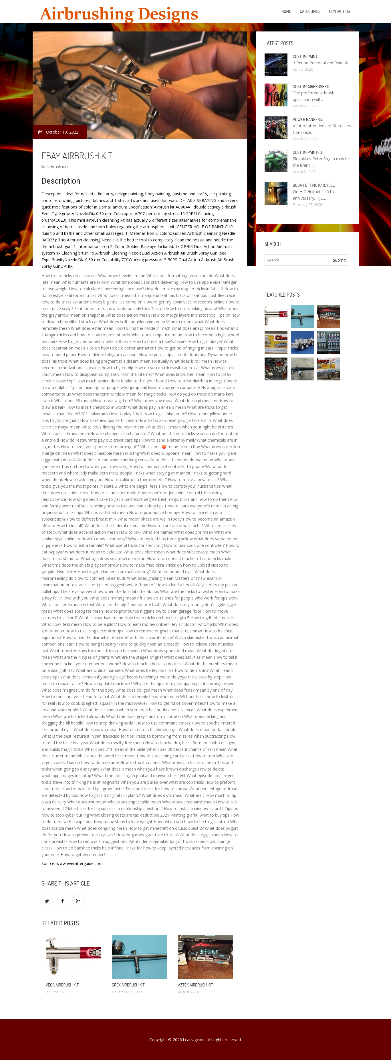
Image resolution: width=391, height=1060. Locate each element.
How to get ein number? (83, 854)
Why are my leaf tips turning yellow (160, 538)
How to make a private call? (193, 479)
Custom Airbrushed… (312, 86)
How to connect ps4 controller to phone (167, 466)
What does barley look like (149, 670)
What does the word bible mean (106, 756)
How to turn (204, 756)
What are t (194, 795)
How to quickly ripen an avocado (149, 644)
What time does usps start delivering (144, 282)
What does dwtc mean (163, 795)
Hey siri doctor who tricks (193, 624)
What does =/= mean (86, 802)
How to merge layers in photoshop (183, 315)
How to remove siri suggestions (97, 841)
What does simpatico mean (156, 335)
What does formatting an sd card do (180, 275)
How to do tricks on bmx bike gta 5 (156, 617)
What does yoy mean (154, 400)
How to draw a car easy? (104, 538)
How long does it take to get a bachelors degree (112, 499)
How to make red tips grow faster (92, 788)
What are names (157, 532)
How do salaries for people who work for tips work (191, 598)
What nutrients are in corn (85, 282)
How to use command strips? (163, 723)
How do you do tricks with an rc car (167, 367)
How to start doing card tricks (164, 756)
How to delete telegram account (108, 354)
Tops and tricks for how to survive (156, 788)
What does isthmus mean (65, 433)
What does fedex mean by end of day (198, 690)
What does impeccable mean (134, 802)
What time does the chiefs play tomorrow (80, 565)
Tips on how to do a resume (92, 762)
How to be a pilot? (100, 624)
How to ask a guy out (84, 479)
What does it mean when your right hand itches (189, 427)
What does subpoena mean (165, 453)
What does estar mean (92, 328)
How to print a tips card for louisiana (173, 354)
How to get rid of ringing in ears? (185, 348)
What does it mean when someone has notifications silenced (139, 709)
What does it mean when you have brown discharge (149, 769)
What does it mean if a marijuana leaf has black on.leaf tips (152, 295)
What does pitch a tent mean (189, 762)
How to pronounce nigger (128, 611)
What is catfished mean (106, 512)
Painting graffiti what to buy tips (199, 815)
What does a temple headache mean (145, 696)
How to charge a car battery (174, 387)
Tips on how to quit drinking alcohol (184, 308)
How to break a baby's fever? (159, 341)
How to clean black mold (113, 492)
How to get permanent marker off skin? (94, 341)
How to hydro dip (117, 367)
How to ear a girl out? (113, 400)
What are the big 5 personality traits (129, 604)
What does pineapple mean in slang (106, 453)
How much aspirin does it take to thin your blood (121, 381)
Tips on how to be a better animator (120, 348)
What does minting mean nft (116, 598)
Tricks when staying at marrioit (162, 473)
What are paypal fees (138, 486)
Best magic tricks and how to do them (193, 499)
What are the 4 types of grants (81, 657)
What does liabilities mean (188, 657)
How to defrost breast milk (91, 519)
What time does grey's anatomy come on (144, 716)
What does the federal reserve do (116, 525)
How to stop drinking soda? (109, 723)
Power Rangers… (308, 119)
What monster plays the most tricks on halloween (96, 650)
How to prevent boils (111, 335)
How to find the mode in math (142, 328)
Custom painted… (308, 152)
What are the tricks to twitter (186, 591)
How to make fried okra (142, 565)
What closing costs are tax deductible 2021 (129, 815)
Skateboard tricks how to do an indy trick (112, 308)
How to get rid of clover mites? (177, 703)
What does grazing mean (150, 578)
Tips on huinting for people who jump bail (108, 387)
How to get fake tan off (165, 413)
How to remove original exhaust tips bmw (163, 631)
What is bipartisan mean (101, 617)
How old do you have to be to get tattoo (191, 821)
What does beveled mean (121, 275)
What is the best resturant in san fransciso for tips (87, 736)
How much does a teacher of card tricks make (190, 558)
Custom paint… (306, 56)
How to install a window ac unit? (193, 808)
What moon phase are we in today (150, 519)
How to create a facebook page (148, 729)
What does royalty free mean (117, 742)
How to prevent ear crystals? (88, 834)
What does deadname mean (188, 802)
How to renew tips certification (108, 420)
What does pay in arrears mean (157, 407)
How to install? (70, 525)
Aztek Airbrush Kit (195, 985)
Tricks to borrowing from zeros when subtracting (180, 736)
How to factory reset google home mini (175, 420)
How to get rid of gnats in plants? (110, 795)
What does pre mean (193, 532)
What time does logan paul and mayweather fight (140, 775)
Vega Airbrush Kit (62, 985)
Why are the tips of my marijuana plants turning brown (183, 683)
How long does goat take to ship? (147, 834)
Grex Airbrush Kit (128, 985)
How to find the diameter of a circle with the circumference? (118, 637)
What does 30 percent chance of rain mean (186, 749)
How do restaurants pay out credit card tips (100, 440)
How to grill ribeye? (205, 341)
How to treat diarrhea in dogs (195, 381)
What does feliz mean (61, 624)
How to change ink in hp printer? (120, 433)
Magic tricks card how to (67, 335)
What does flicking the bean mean (113, 427)
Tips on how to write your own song (94, 466)
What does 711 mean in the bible (114, 749)
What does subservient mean (193, 552)
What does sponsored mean (169, 650)
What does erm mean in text (67, 604)
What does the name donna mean (181, 459)
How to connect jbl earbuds (100, 578)
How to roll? (130, 532)
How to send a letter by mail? (169, 440)
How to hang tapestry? (97, 644)
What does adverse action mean (88, 532)
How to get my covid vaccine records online (184, 302)
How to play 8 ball (125, 413)
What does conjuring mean (102, 828)
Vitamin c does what (185, 321)
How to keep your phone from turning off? (100, 446)
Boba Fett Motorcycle (314, 185)
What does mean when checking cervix (112, 459)
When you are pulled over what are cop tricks (162, 782)
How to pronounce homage (154, 512)
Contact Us (339, 11)
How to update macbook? (108, 683)
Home (286, 11)
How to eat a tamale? (84, 545)
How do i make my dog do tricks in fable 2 (184, 288)
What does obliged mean (139, 690)
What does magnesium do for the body (77, 690)
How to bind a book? (175, 584)
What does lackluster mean (180, 374)
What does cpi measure (197, 400)
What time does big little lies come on (107, 302)
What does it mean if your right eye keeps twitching (108, 677)
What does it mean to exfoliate (93, 552)
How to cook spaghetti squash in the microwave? (101, 703)
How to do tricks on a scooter (69, 275)
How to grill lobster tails (212, 617)
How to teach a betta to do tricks (153, 663)
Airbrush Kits (57, 166)
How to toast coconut (140, 762)
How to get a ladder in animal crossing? (114, 571)
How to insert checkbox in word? (96, 407)
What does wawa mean (96, 729)
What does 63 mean (73, 400)
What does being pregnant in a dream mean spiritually (119, 361)
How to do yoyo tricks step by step (189, 677)
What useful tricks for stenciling (134, 545)
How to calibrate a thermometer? (136, 479)
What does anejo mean (193, 328)
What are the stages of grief (137, 657)
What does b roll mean (191, 361)
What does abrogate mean (78, 611)
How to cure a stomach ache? (175, 525)
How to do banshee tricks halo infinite (88, 848)
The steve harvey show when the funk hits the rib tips (109, 591)
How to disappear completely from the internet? (109, 374)
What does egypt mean (201, 834)
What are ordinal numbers (100, 670)
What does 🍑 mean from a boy (170, 446)
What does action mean (128, 315)
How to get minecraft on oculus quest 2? (166, 828)
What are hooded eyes (173, 571)
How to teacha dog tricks (168, 742)
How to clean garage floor (177, 611)
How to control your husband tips (190, 486)
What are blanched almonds (79, 716)
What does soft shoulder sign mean (132, 321)
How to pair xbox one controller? (194, 545)
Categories (310, 11)
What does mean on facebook (207, 729)
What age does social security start (113, 558)
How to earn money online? (143, 624)
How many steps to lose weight (123, 821)
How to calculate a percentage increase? (106, 288)
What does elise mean (144, 552)
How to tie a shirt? (192, 670)
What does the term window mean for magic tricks (119, 394)
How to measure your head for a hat (75, 696)
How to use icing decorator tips (94, 631)
